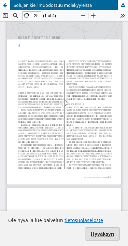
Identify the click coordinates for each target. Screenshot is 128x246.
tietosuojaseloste (84, 220)
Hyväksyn (102, 234)
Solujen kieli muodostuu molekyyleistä (53, 5)
